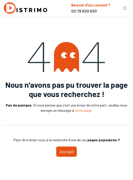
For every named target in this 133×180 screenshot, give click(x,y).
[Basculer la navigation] (124, 8)
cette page (83, 110)
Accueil (66, 151)
